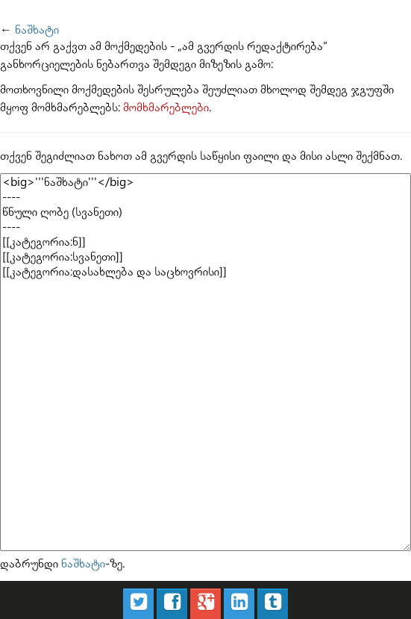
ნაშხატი (37, 30)
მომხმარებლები (166, 108)
